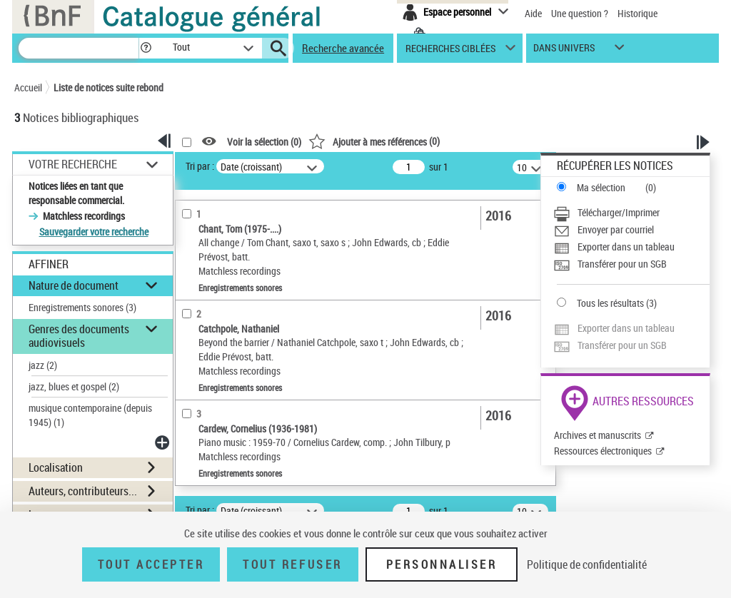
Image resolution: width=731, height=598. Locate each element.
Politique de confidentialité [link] (587, 564)
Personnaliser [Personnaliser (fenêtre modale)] (442, 564)
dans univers (564, 51)
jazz (43, 365)
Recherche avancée (343, 48)
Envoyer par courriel (616, 229)
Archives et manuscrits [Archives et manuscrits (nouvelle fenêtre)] (597, 435)
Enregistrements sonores (82, 307)
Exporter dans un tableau (626, 246)
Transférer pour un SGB (622, 263)
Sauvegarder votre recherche (93, 231)
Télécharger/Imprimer (619, 212)
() (374, 141)
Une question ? (579, 13)
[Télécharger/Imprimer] (631, 213)
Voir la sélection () (264, 141)
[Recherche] (78, 48)
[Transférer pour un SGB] (631, 264)
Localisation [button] (56, 467)
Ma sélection (601, 187)
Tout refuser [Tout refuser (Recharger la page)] (292, 564)
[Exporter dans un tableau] (631, 247)
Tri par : (200, 166)
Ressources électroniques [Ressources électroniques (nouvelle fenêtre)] (603, 450)
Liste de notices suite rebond (108, 87)
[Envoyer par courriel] (631, 230)
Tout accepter (151, 564)
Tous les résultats (610, 303)
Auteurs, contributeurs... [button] (83, 491)
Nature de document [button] (74, 285)
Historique (637, 13)
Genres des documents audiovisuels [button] (79, 335)
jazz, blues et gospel (74, 386)
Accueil (28, 87)
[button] (145, 48)
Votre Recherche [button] (73, 164)
